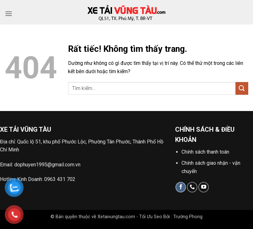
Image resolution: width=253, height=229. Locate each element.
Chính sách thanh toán (205, 152)
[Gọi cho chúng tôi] (192, 187)
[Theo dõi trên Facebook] (180, 187)
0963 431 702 (59, 179)
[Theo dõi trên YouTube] (203, 187)
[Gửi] (242, 88)
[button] (8, 13)
